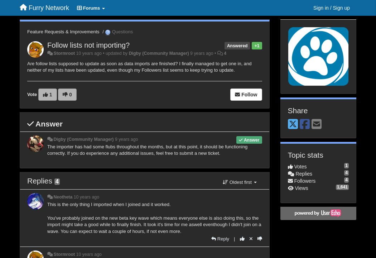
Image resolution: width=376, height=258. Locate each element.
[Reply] (220, 239)
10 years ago (86, 197)
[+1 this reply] (242, 239)
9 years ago (126, 139)
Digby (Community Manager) (159, 53)
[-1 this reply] (259, 239)
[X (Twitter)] (293, 124)
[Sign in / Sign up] (331, 8)
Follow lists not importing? (88, 45)
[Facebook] (305, 124)
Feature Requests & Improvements (63, 31)
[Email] (317, 124)
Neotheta (62, 197)
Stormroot (64, 53)
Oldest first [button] (239, 182)
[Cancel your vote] (251, 239)
